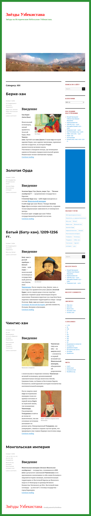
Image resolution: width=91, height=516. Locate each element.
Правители (9, 107)
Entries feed (70, 368)
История (69, 351)
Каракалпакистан (72, 122)
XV (67, 342)
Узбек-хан (77, 240)
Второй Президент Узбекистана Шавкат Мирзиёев (73, 118)
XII (6, 332)
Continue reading (28, 157)
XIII (7, 103)
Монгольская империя (28, 447)
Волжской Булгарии (37, 304)
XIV (9, 458)
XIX (12, 458)
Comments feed (71, 370)
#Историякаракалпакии (73, 215)
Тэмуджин (9, 346)
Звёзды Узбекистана (25, 14)
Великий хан (10, 462)
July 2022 (69, 307)
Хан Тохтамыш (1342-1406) (75, 132)
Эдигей (76, 243)
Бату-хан (8, 252)
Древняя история (72, 348)
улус (13, 468)
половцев (25, 304)
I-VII (7, 456)
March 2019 (70, 309)
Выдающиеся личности (74, 344)
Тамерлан (69, 236)
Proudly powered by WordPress (52, 507)
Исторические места (73, 349)
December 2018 (71, 310)
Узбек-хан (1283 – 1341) (74, 134)
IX (9, 456)
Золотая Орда (19, 170)
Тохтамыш (77, 236)
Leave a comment (11, 116)
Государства (11, 180)
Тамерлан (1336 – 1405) (74, 130)
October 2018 (70, 312)
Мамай (81, 230)
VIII (11, 456)
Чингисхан (9, 348)
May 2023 (69, 305)
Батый (13, 252)
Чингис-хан (17, 323)
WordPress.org (71, 372)
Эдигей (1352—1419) (73, 124)
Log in (68, 366)
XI (14, 456)
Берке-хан (16, 94)
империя (8, 464)
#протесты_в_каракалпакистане (76, 218)
